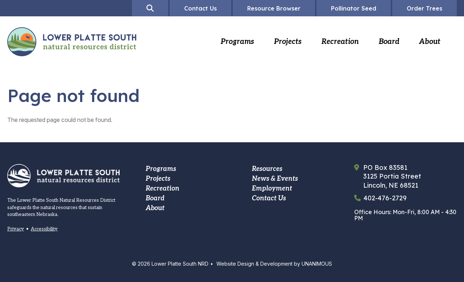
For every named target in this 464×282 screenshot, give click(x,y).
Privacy (15, 229)
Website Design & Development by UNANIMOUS (274, 264)
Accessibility (44, 229)
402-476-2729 (385, 198)
